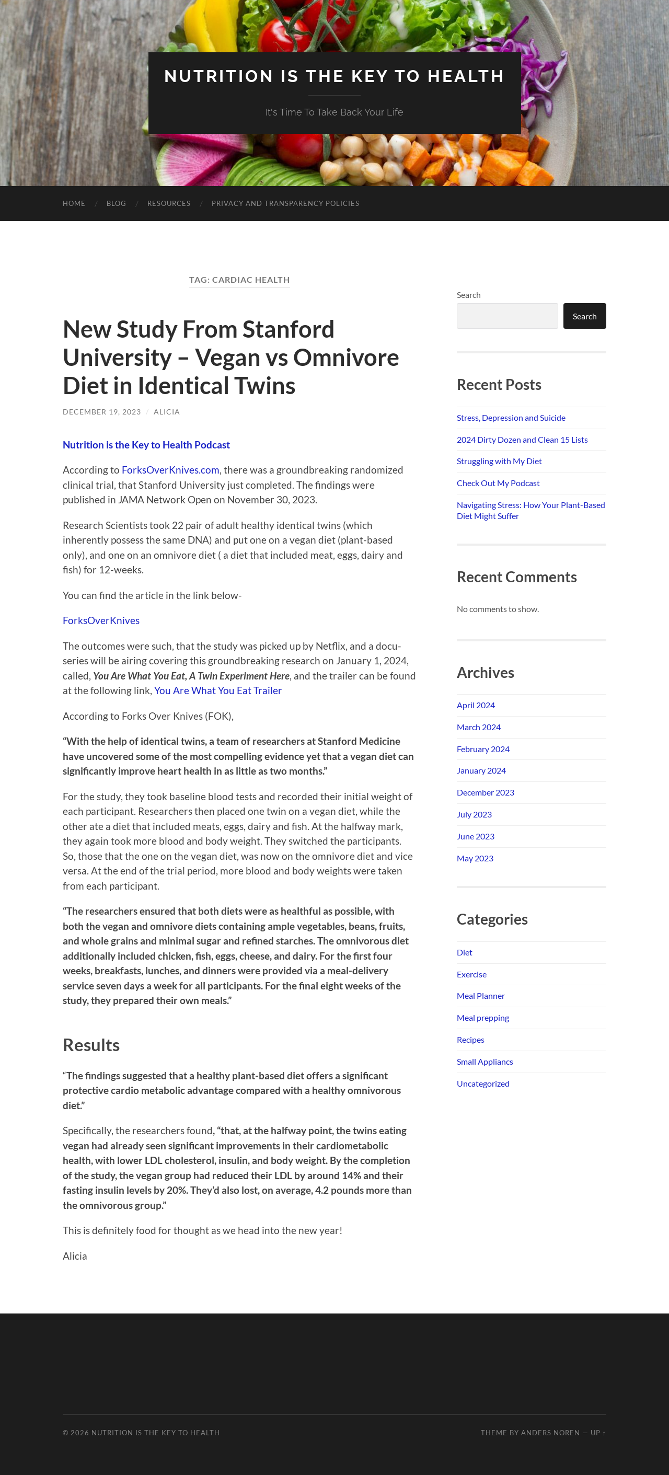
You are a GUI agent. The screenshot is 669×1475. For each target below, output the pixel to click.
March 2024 (479, 727)
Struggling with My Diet (499, 461)
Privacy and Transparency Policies (286, 203)
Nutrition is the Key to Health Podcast (146, 445)
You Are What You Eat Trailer (218, 690)
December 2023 (485, 792)
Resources (169, 203)
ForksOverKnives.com (171, 470)
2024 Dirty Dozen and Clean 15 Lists (522, 439)
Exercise (472, 974)
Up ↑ (598, 1432)
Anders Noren (550, 1432)
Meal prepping (483, 1017)
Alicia (167, 411)
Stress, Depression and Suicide (511, 417)
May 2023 (475, 858)
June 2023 (475, 836)
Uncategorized (483, 1083)
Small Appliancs (485, 1061)
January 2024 (481, 770)
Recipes (471, 1039)
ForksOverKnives (101, 620)
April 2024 (476, 705)
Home (74, 203)
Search (469, 294)
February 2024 (483, 749)
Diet (464, 952)
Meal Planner (481, 995)
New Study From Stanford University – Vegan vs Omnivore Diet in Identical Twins (231, 357)
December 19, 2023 (102, 411)
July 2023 (474, 814)
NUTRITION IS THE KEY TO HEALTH (334, 76)
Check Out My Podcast (498, 483)
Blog (116, 203)
